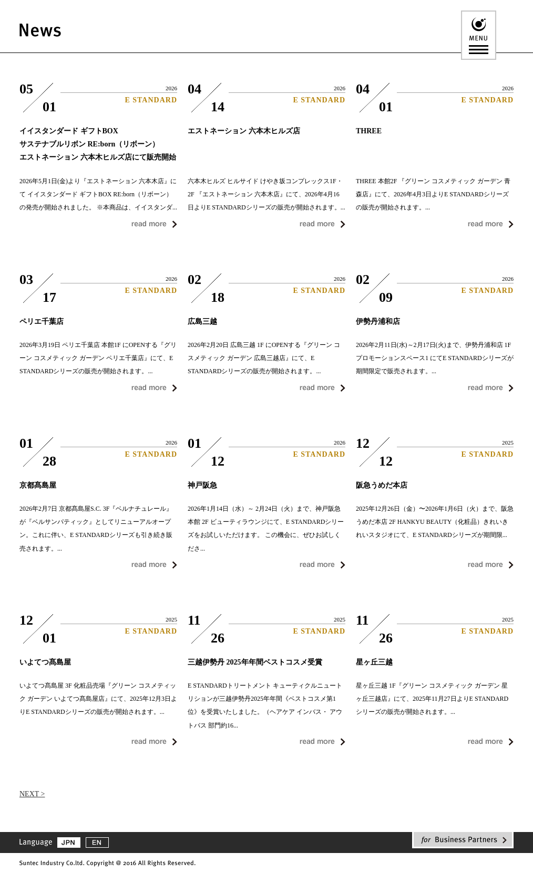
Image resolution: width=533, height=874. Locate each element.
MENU (478, 35)
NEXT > (32, 794)
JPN (68, 842)
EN (97, 842)
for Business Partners (463, 840)
